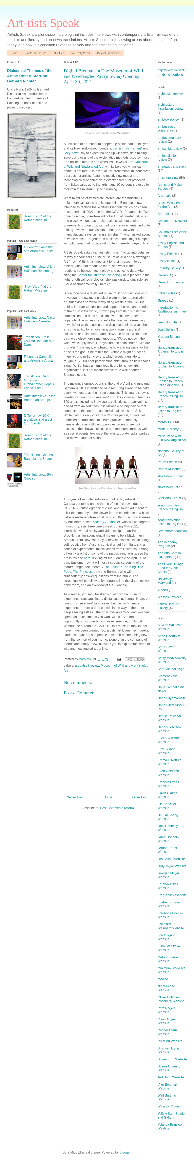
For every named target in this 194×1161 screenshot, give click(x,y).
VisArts (163, 590)
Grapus (163, 300)
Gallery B (164, 275)
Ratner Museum (169, 469)
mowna (163, 979)
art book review (169, 119)
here (87, 558)
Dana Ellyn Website (172, 698)
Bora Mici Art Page (171, 669)
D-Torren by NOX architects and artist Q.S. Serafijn (38, 419)
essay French (167, 254)
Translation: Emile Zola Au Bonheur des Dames (39, 340)
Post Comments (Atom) (117, 808)
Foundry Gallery (169, 268)
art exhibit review (87, 665)
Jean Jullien (166, 329)
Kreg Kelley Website (172, 895)
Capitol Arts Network (172, 221)
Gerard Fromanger (171, 282)
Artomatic (164, 195)
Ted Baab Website (171, 1077)
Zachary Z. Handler (106, 522)
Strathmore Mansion (172, 531)
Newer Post (75, 797)
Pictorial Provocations (108, 53)
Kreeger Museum (170, 336)
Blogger (125, 1152)
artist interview (168, 177)
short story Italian (170, 487)
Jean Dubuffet (168, 322)
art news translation (172, 166)
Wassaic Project (169, 597)
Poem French (167, 462)
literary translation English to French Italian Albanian (170, 381)
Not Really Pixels (80, 53)
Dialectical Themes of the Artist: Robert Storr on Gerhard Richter (30, 75)
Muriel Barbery (168, 429)
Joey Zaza (71, 153)
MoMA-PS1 (166, 422)
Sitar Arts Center (169, 498)
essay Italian (167, 261)
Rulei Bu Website (170, 1041)
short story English (171, 476)
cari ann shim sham (127, 148)
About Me (59, 53)
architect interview (170, 93)
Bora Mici (164, 214)
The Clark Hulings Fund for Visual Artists (170, 568)
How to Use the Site (35, 53)
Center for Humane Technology (99, 275)
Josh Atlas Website (171, 859)
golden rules (166, 293)
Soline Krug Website (172, 1059)
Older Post (140, 797)
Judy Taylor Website (172, 866)
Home (14, 53)
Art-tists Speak (43, 22)
